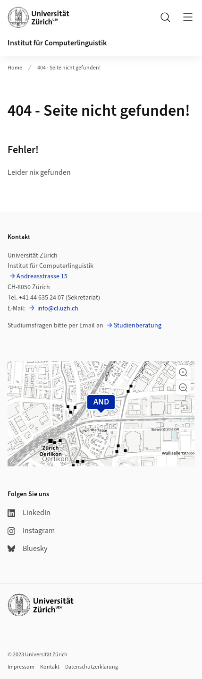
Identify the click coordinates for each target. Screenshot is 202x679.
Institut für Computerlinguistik (57, 43)
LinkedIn (29, 512)
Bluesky (27, 548)
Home (15, 68)
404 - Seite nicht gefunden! (69, 68)
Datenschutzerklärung (91, 667)
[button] (183, 372)
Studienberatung (137, 325)
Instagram (31, 530)
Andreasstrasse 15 (42, 276)
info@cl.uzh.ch (57, 308)
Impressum (21, 667)
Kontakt (49, 667)
